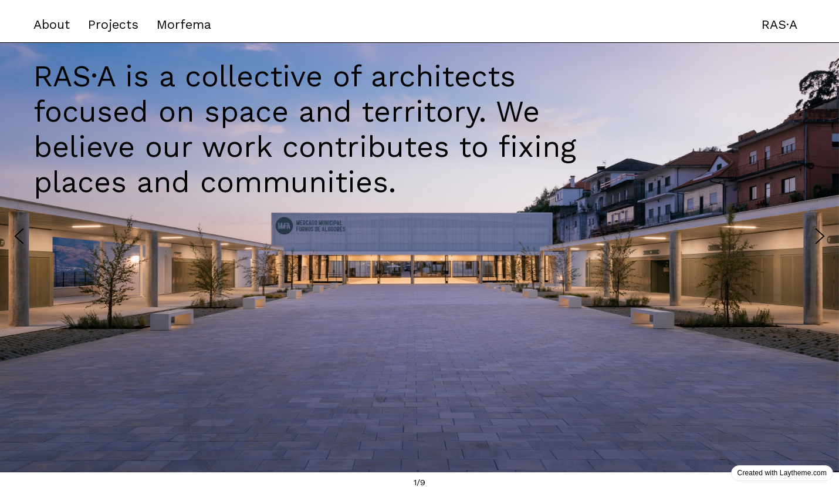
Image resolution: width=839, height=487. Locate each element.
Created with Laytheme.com (782, 473)
